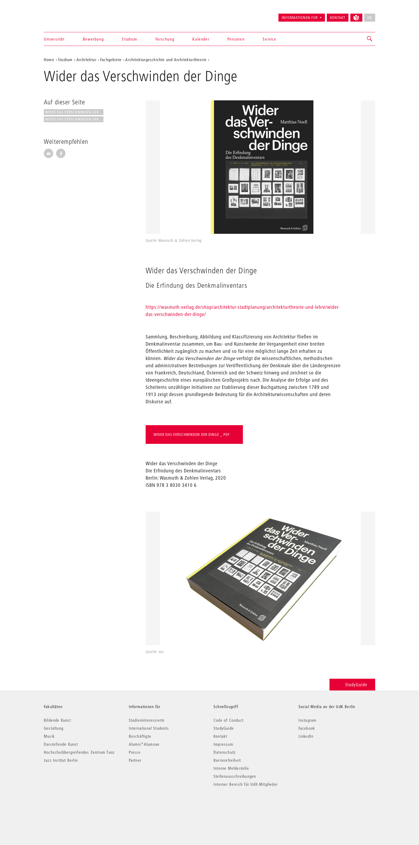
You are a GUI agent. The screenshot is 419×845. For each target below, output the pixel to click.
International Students (149, 728)
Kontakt (337, 17)
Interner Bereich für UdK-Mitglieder (246, 784)
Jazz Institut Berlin (61, 760)
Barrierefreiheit (227, 760)
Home (49, 59)
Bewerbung (93, 39)
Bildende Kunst (57, 720)
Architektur (86, 59)
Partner (135, 760)
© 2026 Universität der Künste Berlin (72, 807)
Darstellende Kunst (61, 744)
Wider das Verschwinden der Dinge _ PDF (192, 434)
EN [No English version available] (369, 17)
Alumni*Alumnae (144, 744)
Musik (49, 736)
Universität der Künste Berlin (65, 15)
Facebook (306, 728)
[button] (369, 39)
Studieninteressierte (147, 720)
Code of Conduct (228, 720)
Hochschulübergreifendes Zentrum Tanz (79, 752)
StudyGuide (352, 684)
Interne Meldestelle (231, 768)
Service (269, 39)
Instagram (307, 720)
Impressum (223, 744)
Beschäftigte (140, 736)
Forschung (165, 39)
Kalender (200, 39)
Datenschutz (225, 752)
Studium (129, 39)
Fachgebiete (111, 59)
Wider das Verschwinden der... (73, 112)
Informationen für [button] (300, 17)
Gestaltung (53, 728)
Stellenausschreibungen (235, 776)
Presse (135, 752)
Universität (54, 39)
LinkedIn (306, 736)
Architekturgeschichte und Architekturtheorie (166, 59)
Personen (236, 39)
